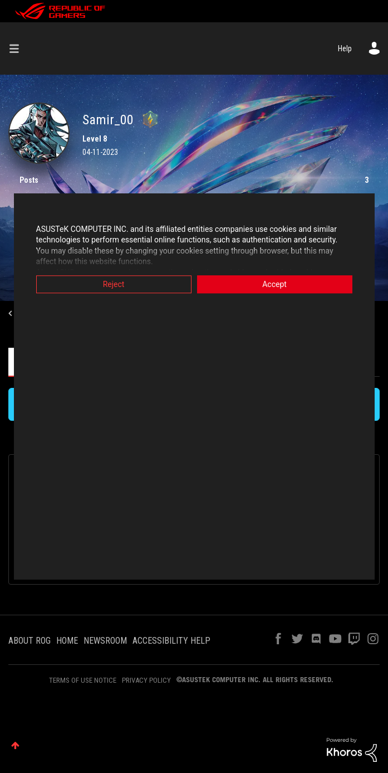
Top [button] (15, 745)
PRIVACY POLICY (146, 680)
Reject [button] (114, 284)
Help (345, 48)
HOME (67, 640)
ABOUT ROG (29, 640)
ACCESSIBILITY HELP (171, 640)
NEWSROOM (105, 640)
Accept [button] (274, 284)
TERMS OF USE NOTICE (82, 680)
